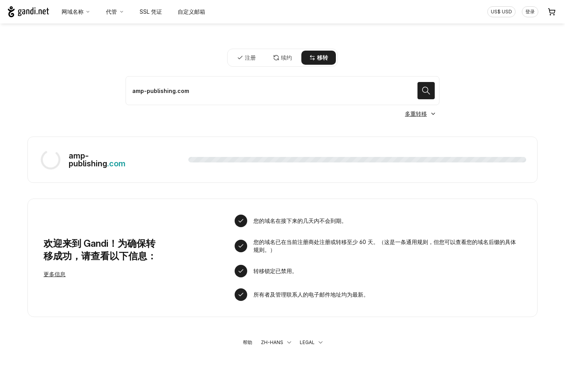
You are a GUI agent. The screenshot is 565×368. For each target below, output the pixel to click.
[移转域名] (282, 90)
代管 (115, 11)
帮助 (247, 342)
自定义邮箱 (191, 11)
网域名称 (76, 11)
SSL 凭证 (151, 11)
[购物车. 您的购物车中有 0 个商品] (552, 12)
